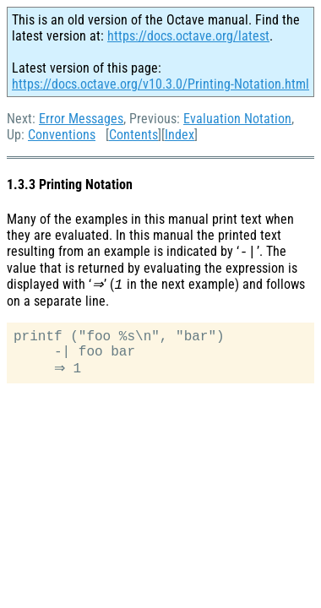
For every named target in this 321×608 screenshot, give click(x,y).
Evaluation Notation (237, 119)
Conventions (61, 135)
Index (179, 135)
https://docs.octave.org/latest (188, 36)
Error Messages (81, 119)
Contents (133, 135)
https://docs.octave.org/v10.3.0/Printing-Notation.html (160, 84)
